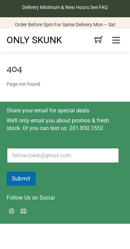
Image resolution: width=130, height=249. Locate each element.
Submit (21, 178)
